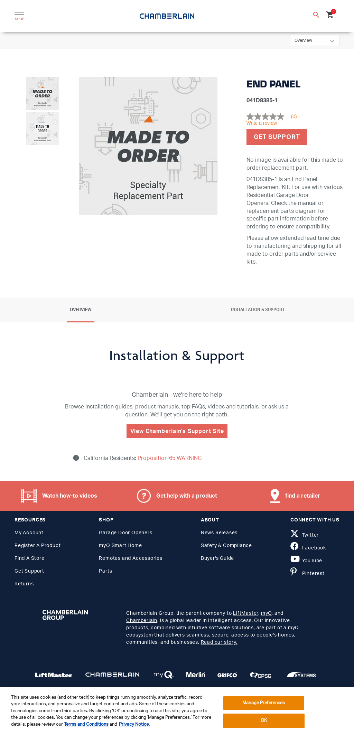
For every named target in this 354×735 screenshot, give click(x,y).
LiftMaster (245, 613)
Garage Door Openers (125, 532)
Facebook (308, 548)
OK (264, 720)
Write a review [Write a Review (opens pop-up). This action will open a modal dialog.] (261, 123)
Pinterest (307, 573)
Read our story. (219, 642)
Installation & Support (258, 310)
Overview (81, 310)
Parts (105, 571)
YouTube (306, 560)
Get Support (277, 137)
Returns (24, 584)
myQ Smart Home (120, 545)
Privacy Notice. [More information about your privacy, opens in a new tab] (134, 724)
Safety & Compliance (226, 545)
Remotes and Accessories (130, 558)
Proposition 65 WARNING (169, 458)
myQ (266, 613)
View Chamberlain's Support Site (177, 431)
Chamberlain (141, 620)
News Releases (219, 532)
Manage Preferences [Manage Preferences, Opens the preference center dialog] (263, 703)
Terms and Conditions (86, 724)
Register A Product (37, 545)
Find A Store (30, 558)
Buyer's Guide (217, 558)
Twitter (304, 535)
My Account (29, 532)
